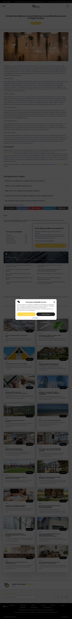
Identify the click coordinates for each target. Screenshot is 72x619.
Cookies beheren (45, 314)
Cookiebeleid (35, 317)
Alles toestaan (26, 314)
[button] (54, 302)
